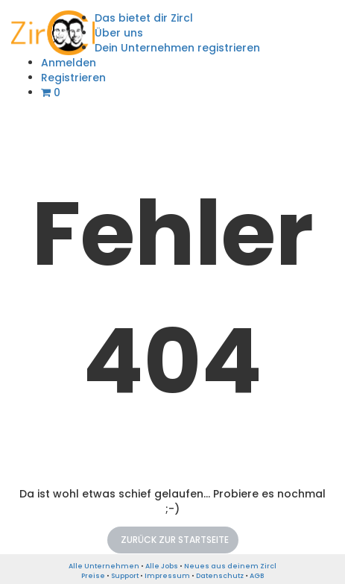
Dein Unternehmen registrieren (177, 47)
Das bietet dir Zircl (144, 17)
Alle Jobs (161, 566)
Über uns (119, 32)
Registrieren (73, 77)
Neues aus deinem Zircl (230, 566)
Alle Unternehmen (104, 566)
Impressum (167, 575)
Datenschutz (220, 575)
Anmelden (68, 62)
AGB (257, 575)
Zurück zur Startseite (175, 539)
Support (125, 575)
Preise (93, 575)
